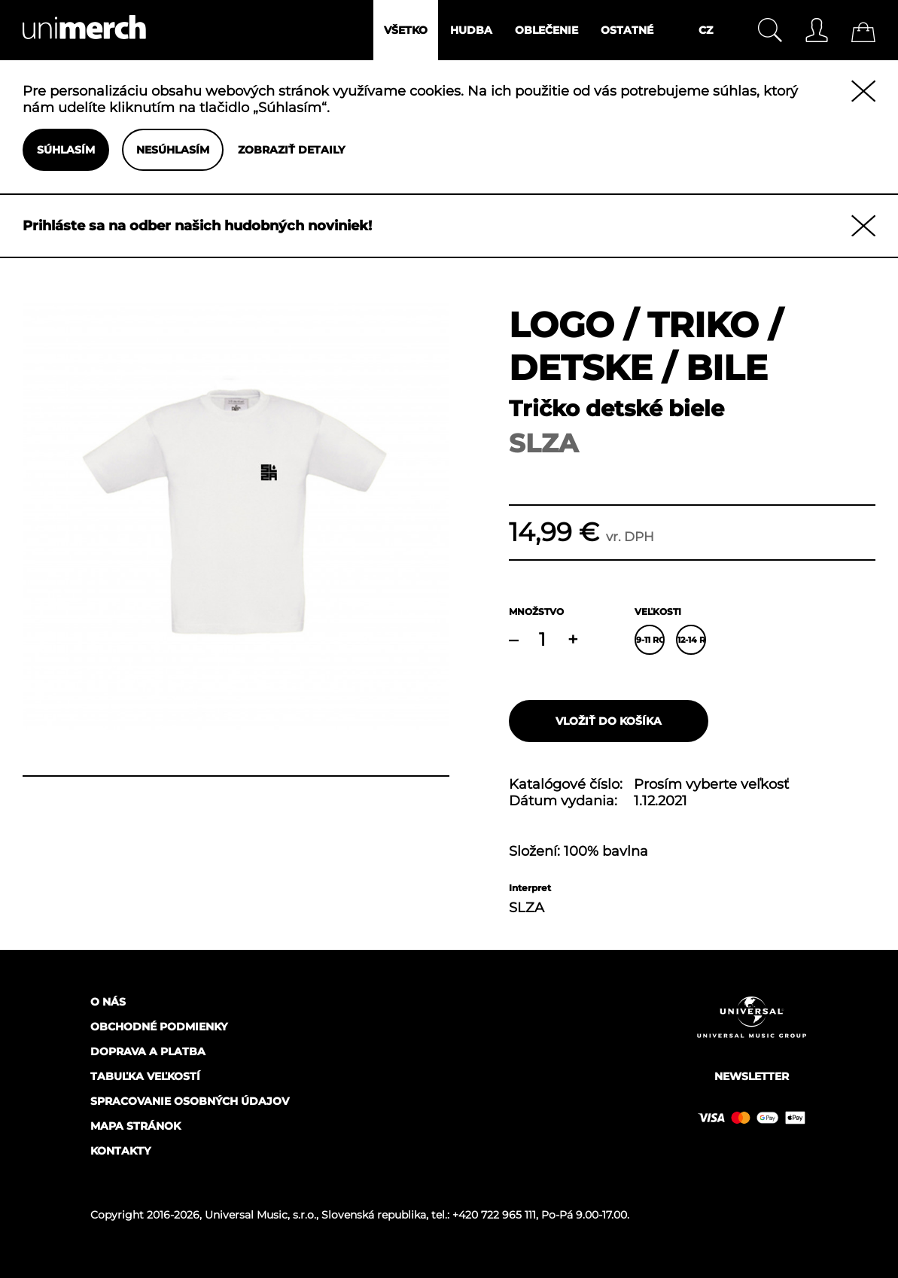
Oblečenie (546, 30)
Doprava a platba (147, 1051)
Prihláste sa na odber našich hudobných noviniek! (197, 226)
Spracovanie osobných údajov (189, 1101)
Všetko (406, 30)
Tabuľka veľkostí (145, 1076)
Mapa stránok (135, 1126)
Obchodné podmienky (158, 1026)
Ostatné (627, 30)
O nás (108, 1002)
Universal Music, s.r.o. (260, 1215)
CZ (706, 30)
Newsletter (751, 1076)
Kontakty (120, 1151)
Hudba (471, 30)
